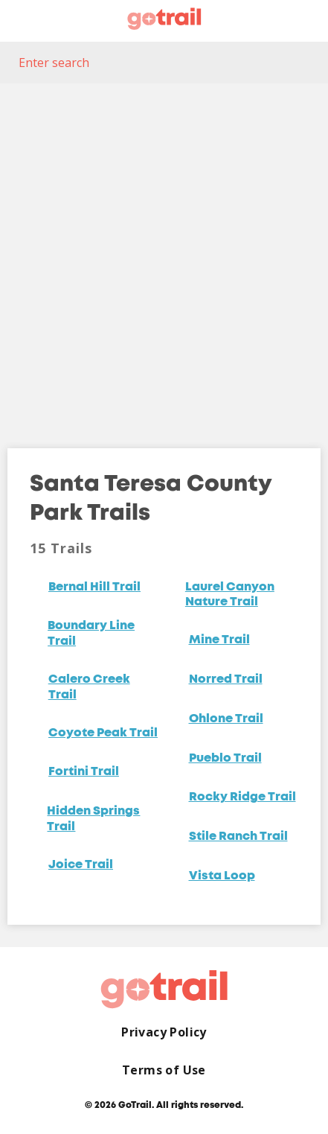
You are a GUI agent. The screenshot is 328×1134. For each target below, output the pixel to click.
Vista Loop (222, 876)
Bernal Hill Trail (94, 587)
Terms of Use (164, 1070)
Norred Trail (226, 680)
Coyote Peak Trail (103, 733)
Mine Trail (219, 640)
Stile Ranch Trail (238, 837)
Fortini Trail (83, 772)
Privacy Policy (164, 1032)
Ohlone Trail (226, 719)
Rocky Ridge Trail (242, 797)
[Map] (164, 254)
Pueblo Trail (225, 759)
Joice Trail (80, 865)
